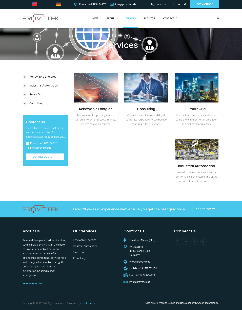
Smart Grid (36, 94)
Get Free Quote (42, 157)
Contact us (170, 18)
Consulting (36, 103)
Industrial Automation (43, 85)
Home (95, 18)
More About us (33, 283)
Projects (149, 18)
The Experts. (88, 303)
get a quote (205, 4)
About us (112, 18)
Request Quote (205, 208)
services (131, 18)
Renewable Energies (42, 76)
